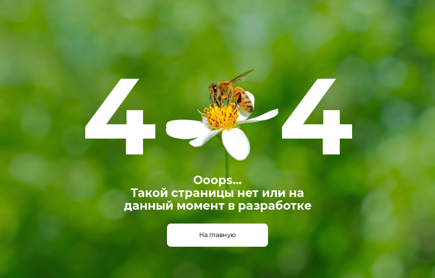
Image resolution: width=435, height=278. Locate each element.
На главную (217, 235)
